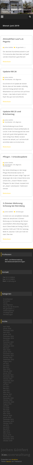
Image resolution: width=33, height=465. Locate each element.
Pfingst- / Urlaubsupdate (15, 156)
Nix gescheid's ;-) (20, 47)
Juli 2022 (6, 363)
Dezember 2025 (8, 330)
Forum (5, 303)
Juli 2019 (6, 425)
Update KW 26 (10, 71)
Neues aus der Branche (11, 307)
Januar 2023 (7, 352)
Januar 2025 (7, 334)
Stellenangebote (8, 311)
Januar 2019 (7, 435)
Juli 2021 (6, 385)
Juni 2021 (6, 387)
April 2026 (6, 327)
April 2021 (6, 390)
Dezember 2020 (8, 398)
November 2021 (8, 377)
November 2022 (8, 356)
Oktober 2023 (7, 344)
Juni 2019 (6, 427)
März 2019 (6, 433)
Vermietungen (7, 166)
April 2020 (6, 412)
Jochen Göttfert (8, 47)
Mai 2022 (6, 367)
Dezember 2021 (8, 375)
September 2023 (8, 346)
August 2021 (7, 383)
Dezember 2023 (8, 342)
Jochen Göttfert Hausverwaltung (16, 10)
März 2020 (6, 414)
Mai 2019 (6, 429)
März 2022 (6, 369)
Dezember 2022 (8, 354)
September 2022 (8, 359)
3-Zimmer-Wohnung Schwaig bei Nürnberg (14, 204)
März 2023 (6, 350)
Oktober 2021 (7, 379)
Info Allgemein (17, 79)
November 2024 (8, 338)
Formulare (6, 301)
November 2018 (8, 439)
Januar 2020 (7, 417)
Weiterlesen (7, 62)
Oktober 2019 (7, 423)
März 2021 (6, 392)
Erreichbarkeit (8, 79)
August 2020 (7, 404)
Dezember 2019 (8, 419)
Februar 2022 (7, 371)
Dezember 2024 (8, 336)
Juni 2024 (6, 340)
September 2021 (8, 381)
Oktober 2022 (7, 358)
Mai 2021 (6, 388)
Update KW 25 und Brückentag (12, 112)
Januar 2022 (7, 373)
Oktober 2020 (7, 400)
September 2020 (8, 402)
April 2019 (6, 431)
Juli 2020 (6, 406)
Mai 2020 (6, 410)
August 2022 (7, 361)
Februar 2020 (7, 415)
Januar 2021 (7, 396)
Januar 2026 (7, 329)
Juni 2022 (6, 365)
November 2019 (8, 421)
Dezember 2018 (8, 437)
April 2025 (6, 332)
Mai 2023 (6, 348)
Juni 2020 (6, 408)
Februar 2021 (7, 394)
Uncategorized (8, 313)
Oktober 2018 (7, 441)
